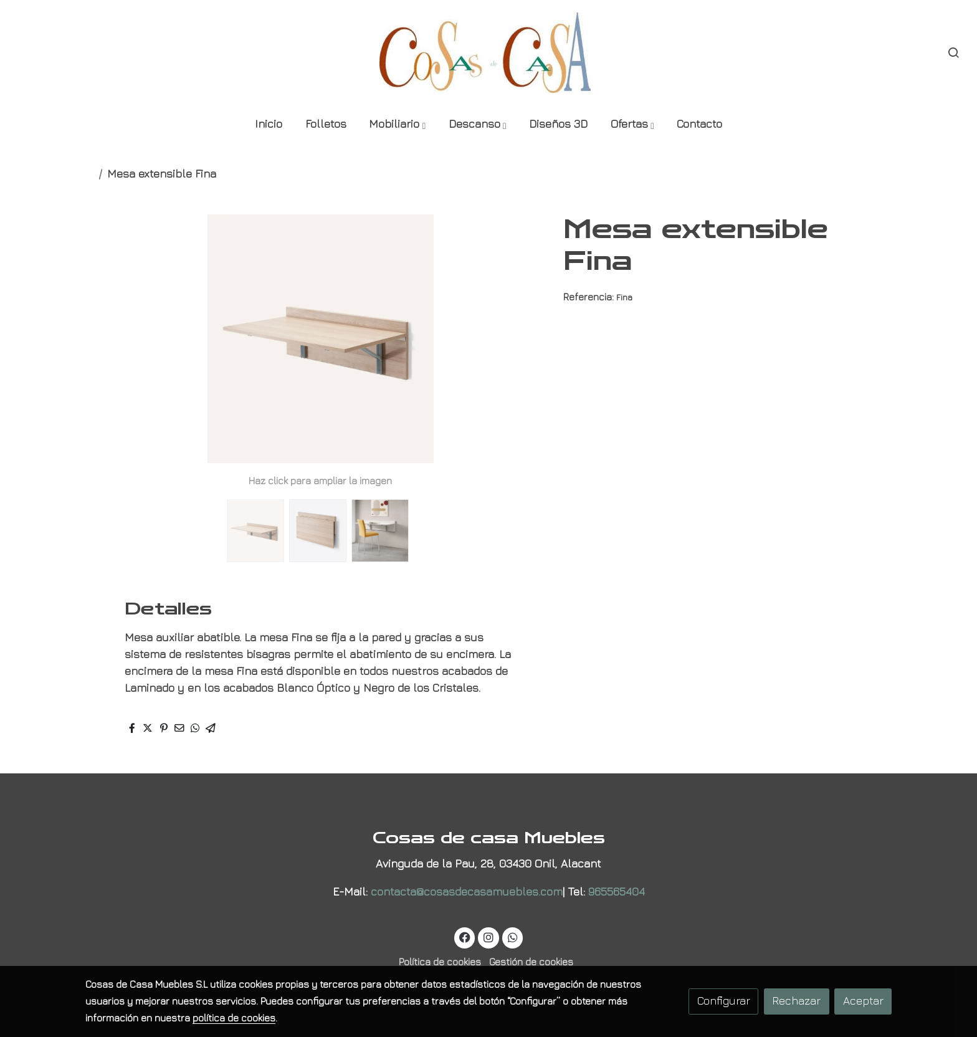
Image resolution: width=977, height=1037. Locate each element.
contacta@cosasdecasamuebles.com (467, 891)
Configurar (723, 1000)
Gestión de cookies (531, 961)
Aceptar (863, 1000)
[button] (397, 125)
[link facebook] (465, 936)
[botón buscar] (953, 52)
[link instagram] (489, 936)
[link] (489, 52)
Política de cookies (440, 961)
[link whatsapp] (512, 936)
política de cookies (234, 1017)
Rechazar (796, 1000)
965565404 (616, 891)
